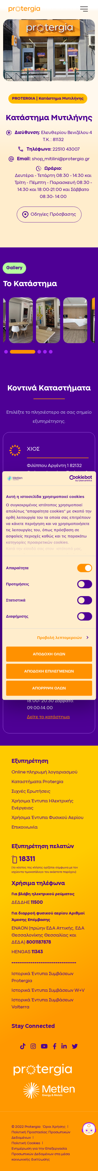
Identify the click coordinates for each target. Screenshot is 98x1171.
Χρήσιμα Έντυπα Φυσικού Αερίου (47, 818)
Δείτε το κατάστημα (48, 717)
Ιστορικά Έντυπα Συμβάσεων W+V (48, 991)
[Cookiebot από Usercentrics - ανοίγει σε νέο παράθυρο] (70, 478)
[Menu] (84, 9)
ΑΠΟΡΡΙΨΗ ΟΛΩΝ (49, 688)
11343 (37, 952)
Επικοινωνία (24, 827)
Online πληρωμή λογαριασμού (44, 772)
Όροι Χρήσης (54, 1126)
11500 (37, 903)
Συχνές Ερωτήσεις (30, 792)
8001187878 (38, 942)
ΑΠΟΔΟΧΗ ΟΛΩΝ (49, 654)
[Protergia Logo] (24, 9)
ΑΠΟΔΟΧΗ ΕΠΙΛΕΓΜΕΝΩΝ (49, 671)
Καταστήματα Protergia (37, 782)
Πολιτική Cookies (25, 1143)
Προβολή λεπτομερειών (59, 637)
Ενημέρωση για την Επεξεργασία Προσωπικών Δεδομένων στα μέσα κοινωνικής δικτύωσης (40, 1154)
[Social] (22, 1047)
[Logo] (43, 1070)
